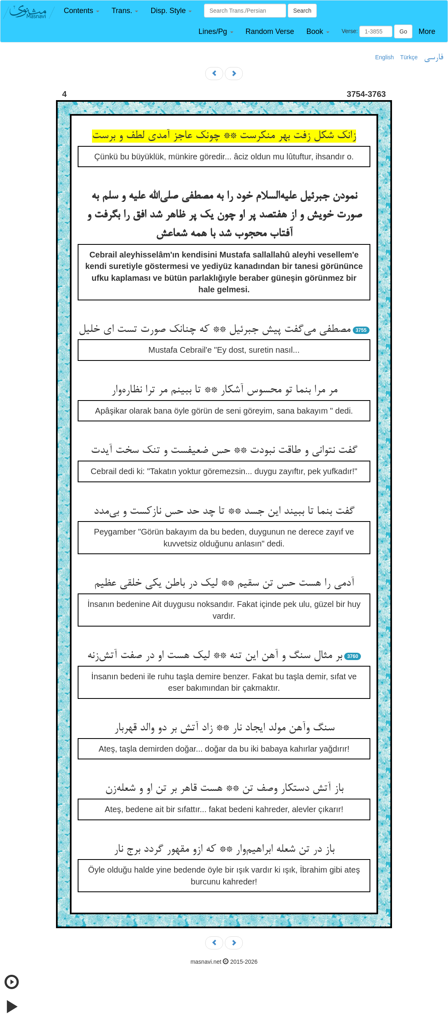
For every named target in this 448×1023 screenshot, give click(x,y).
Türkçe (409, 57)
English (384, 57)
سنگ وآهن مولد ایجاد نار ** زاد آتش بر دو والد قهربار (224, 728)
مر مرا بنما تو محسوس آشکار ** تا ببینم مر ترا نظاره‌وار (224, 390)
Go (403, 31)
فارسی (433, 58)
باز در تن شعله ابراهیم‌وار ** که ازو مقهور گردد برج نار (224, 849)
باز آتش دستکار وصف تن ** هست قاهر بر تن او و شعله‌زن (224, 788)
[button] (81, 10)
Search (302, 10)
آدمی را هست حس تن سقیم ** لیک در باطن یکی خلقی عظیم (224, 583)
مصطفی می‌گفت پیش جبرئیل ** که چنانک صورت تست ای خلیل (214, 329)
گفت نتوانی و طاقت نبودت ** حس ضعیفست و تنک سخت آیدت (224, 450)
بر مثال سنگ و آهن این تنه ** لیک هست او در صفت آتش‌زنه (214, 656)
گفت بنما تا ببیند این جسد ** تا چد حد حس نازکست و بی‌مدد (224, 511)
